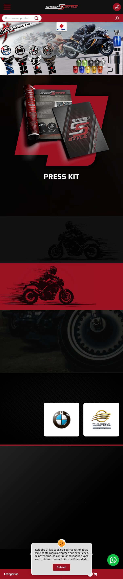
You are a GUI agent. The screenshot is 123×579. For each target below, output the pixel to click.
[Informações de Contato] (117, 7)
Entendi (61, 567)
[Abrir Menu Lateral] (7, 7)
